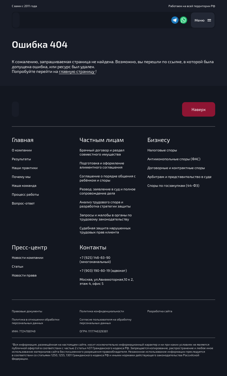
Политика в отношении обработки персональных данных (35, 321)
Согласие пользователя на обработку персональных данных (106, 321)
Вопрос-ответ (23, 203)
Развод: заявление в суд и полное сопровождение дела (107, 191)
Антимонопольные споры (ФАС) (173, 159)
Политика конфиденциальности (102, 311)
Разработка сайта (159, 311)
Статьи (17, 266)
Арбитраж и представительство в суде (179, 176)
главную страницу (77, 71)
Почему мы (21, 176)
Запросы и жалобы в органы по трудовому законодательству (106, 217)
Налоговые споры (162, 150)
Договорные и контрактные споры (176, 168)
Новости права (24, 275)
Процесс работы (25, 194)
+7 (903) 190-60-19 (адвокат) (103, 270)
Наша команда (24, 185)
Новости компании (27, 257)
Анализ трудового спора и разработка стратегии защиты (105, 204)
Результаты (21, 159)
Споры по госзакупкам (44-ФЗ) (173, 185)
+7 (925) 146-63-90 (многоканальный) (95, 259)
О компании (22, 150)
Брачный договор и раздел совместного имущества (102, 152)
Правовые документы (27, 311)
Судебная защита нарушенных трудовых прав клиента (105, 230)
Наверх (199, 109)
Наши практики (25, 168)
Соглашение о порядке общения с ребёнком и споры (108, 178)
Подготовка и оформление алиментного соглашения (102, 165)
